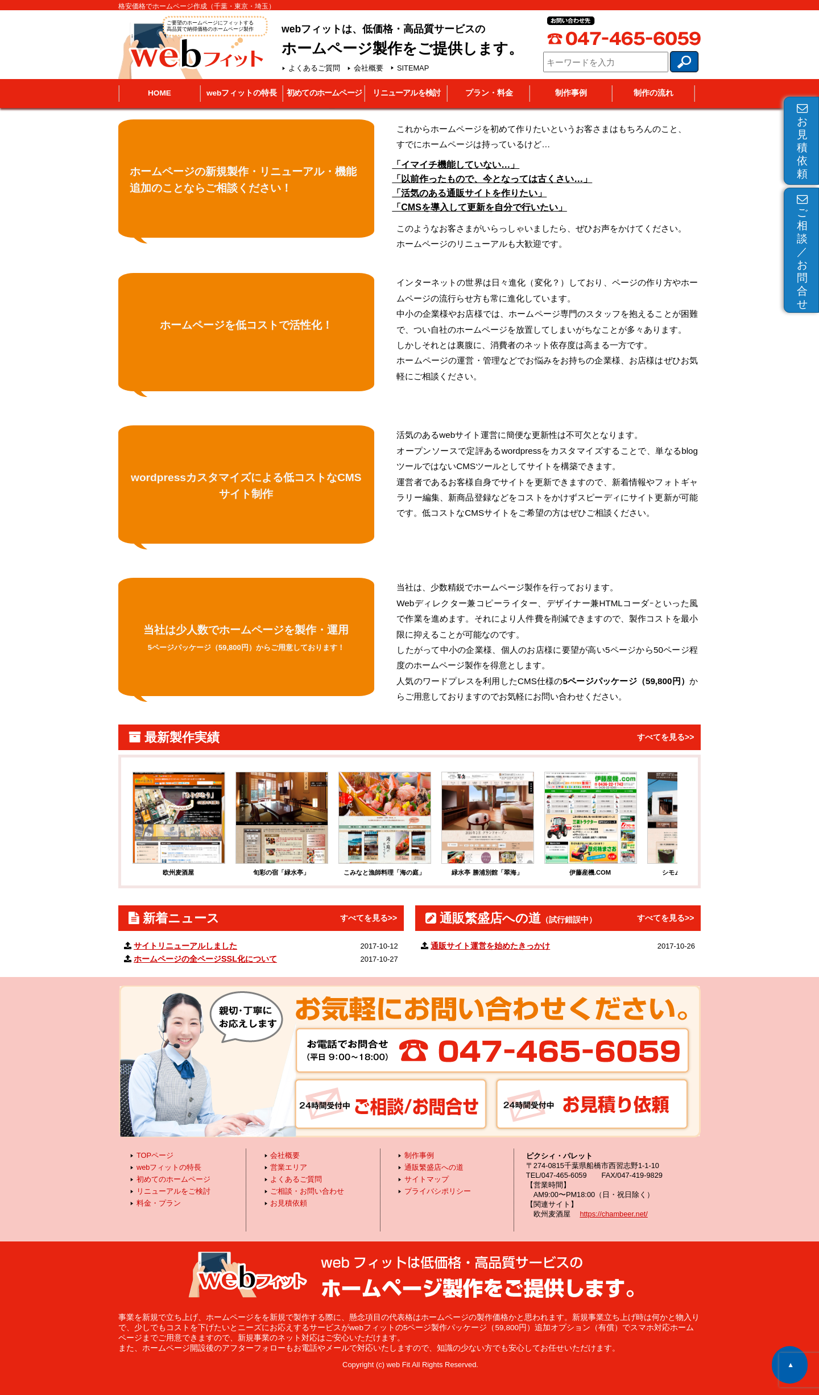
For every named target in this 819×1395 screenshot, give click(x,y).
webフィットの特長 (241, 93)
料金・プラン (158, 1203)
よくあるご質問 (314, 68)
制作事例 (571, 93)
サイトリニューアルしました (185, 945)
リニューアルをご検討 (173, 1191)
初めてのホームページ (324, 93)
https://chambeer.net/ (614, 1214)
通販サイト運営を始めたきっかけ (490, 945)
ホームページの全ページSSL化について (205, 958)
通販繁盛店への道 (434, 1167)
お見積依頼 (802, 141)
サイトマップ (426, 1179)
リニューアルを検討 (406, 93)
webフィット (192, 46)
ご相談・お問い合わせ (307, 1191)
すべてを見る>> (665, 737)
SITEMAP (413, 68)
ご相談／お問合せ (802, 252)
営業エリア (288, 1167)
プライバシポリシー (437, 1191)
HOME (159, 93)
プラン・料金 (489, 93)
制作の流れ (653, 93)
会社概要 (368, 68)
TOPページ (154, 1155)
